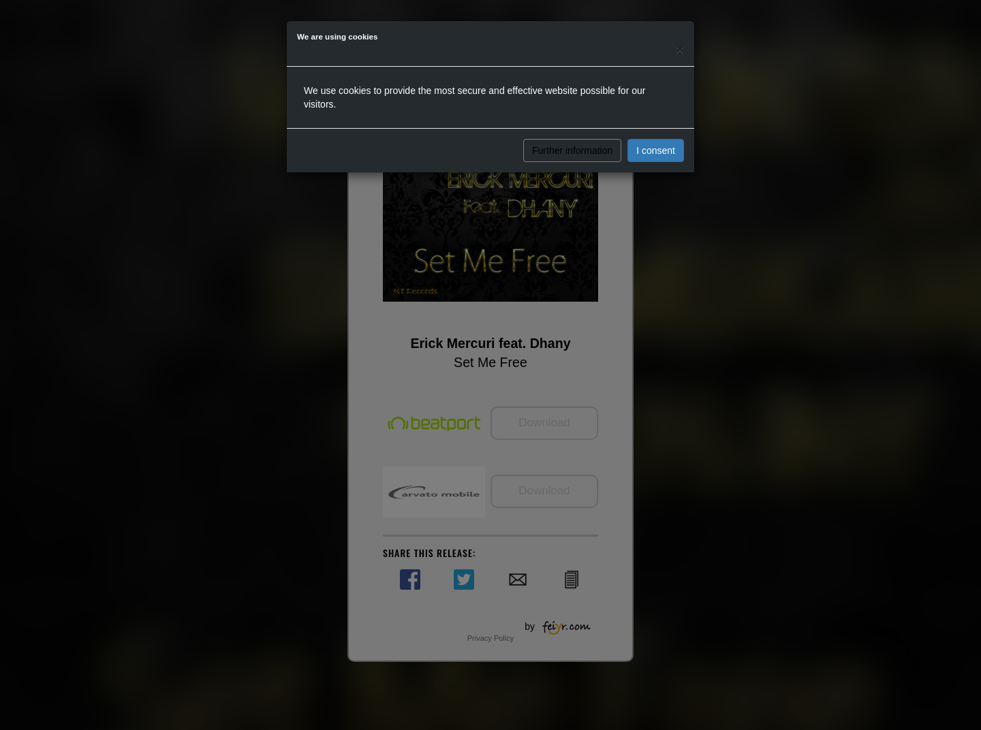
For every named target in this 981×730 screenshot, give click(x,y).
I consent (655, 150)
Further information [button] (572, 150)
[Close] (680, 49)
